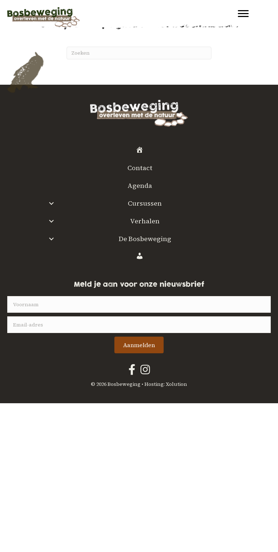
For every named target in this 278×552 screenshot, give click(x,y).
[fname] (139, 304)
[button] (51, 203)
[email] (139, 324)
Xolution (176, 384)
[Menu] (243, 14)
